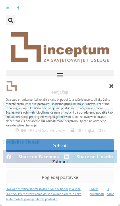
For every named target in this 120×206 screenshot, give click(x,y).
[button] (111, 86)
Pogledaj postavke (60, 177)
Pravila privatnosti (97, 191)
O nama (110, 191)
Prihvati (59, 145)
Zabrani (60, 161)
